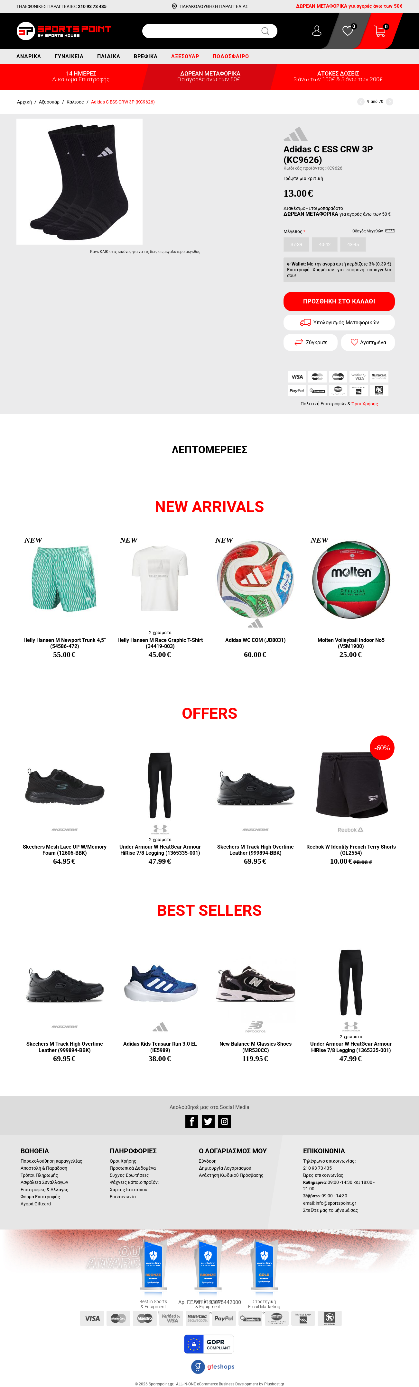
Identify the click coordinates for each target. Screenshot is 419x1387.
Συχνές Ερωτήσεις (129, 1175)
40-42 (325, 245)
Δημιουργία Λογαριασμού (225, 1168)
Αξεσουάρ (185, 56)
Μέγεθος (293, 231)
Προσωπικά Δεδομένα (133, 1168)
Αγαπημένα (373, 342)
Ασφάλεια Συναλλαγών (44, 1182)
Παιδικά (108, 56)
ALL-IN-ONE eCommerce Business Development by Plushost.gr (230, 1384)
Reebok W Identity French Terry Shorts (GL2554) (351, 850)
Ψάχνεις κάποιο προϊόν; (134, 1182)
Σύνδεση (208, 1161)
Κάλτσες (75, 101)
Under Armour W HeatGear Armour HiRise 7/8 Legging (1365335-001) (160, 850)
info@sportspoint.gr (336, 1203)
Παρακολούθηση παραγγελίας (51, 1161)
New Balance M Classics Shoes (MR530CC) (255, 1047)
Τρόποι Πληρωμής (39, 1175)
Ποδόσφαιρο (231, 56)
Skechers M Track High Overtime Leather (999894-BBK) (255, 850)
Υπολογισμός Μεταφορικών (346, 323)
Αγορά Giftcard (36, 1203)
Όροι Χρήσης (364, 403)
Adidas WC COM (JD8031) (255, 640)
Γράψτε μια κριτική (303, 178)
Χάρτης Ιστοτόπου (128, 1189)
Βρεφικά (146, 56)
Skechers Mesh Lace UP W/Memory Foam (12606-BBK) (65, 850)
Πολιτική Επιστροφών (324, 403)
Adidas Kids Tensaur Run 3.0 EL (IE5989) (160, 1047)
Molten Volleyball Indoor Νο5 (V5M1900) (351, 643)
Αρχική (24, 101)
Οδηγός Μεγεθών (373, 232)
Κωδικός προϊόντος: (305, 168)
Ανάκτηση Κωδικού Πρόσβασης (231, 1175)
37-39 (296, 245)
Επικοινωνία (123, 1196)
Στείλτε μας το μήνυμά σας (330, 1210)
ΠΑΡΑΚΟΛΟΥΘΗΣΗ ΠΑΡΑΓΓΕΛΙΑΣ (214, 6)
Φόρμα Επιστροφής (40, 1196)
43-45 (353, 245)
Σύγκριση (317, 342)
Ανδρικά (28, 56)
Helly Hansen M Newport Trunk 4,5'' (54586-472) (64, 643)
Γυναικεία (69, 56)
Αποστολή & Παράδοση (44, 1168)
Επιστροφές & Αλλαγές (45, 1189)
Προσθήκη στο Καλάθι (339, 301)
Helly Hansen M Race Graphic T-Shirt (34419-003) (160, 643)
